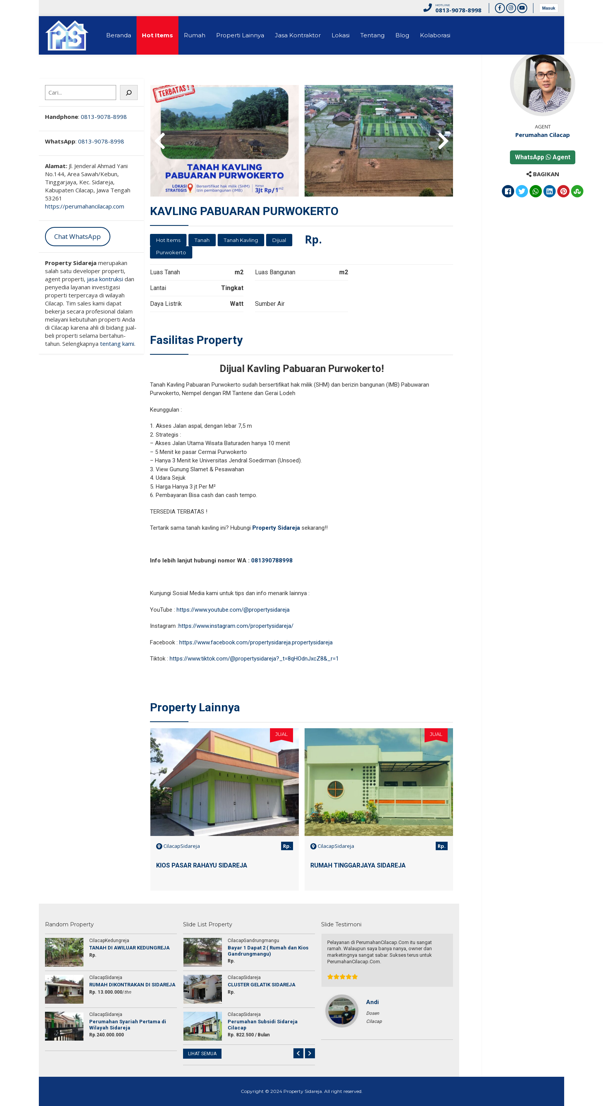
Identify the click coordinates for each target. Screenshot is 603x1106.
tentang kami (117, 343)
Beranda (118, 35)
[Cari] (129, 92)
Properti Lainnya (240, 35)
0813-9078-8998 (104, 116)
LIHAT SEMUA (202, 1053)
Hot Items (157, 35)
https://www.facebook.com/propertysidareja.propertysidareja (256, 642)
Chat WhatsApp (77, 236)
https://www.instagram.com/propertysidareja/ (235, 625)
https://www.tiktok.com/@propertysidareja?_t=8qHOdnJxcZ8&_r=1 (254, 658)
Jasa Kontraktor (298, 35)
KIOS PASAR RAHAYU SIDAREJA (201, 865)
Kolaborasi (435, 35)
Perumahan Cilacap (542, 134)
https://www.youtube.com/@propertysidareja (233, 609)
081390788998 (272, 560)
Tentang (372, 35)
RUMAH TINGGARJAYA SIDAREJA (358, 865)
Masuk (548, 8)
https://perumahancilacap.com (84, 206)
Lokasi (340, 35)
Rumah (194, 35)
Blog (402, 35)
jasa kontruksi (105, 279)
